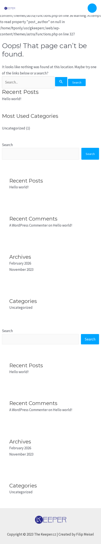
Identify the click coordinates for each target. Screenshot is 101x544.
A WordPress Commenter (28, 225)
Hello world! (11, 98)
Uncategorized (13, 128)
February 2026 (20, 263)
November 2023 (21, 269)
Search (7, 144)
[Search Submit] (61, 81)
